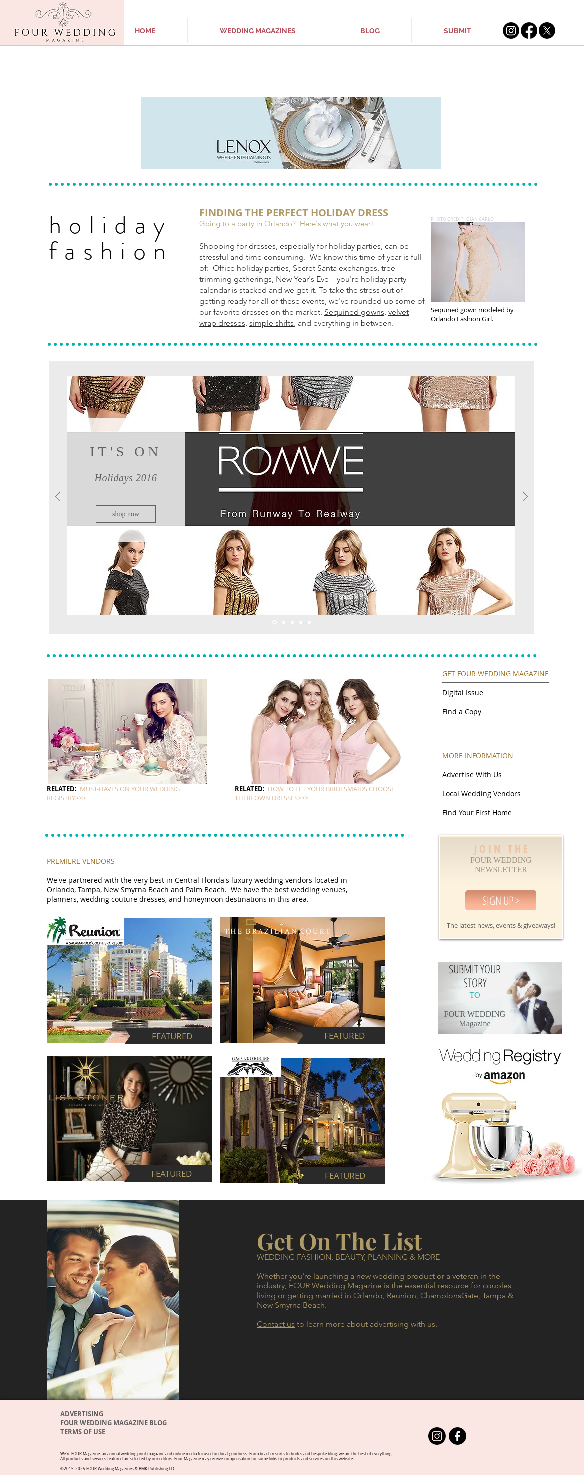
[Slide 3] (292, 622)
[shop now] (126, 514)
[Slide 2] (284, 622)
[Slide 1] (274, 622)
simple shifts (272, 323)
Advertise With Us (472, 774)
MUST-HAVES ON (106, 788)
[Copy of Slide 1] (301, 622)
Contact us (276, 1324)
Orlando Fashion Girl (461, 318)
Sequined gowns (354, 312)
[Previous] (58, 497)
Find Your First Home (477, 812)
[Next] (525, 497)
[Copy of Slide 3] (309, 622)
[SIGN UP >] (501, 900)
